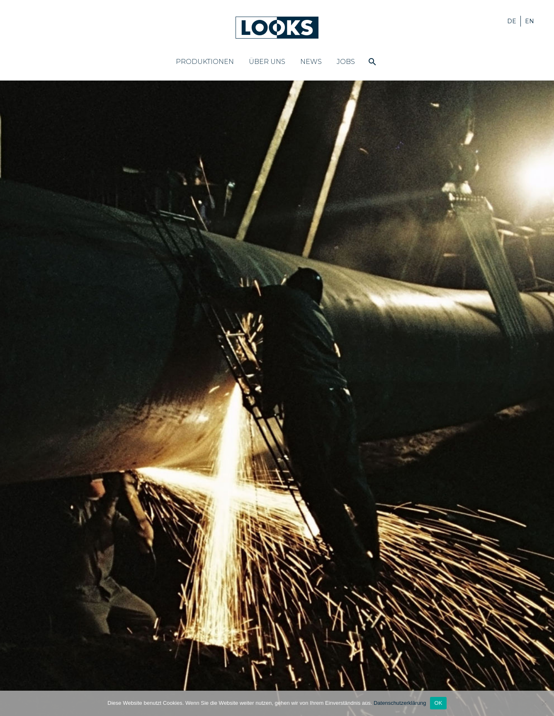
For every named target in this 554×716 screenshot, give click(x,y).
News (311, 62)
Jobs (346, 62)
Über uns (267, 62)
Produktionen (205, 62)
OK (438, 703)
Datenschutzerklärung (400, 703)
